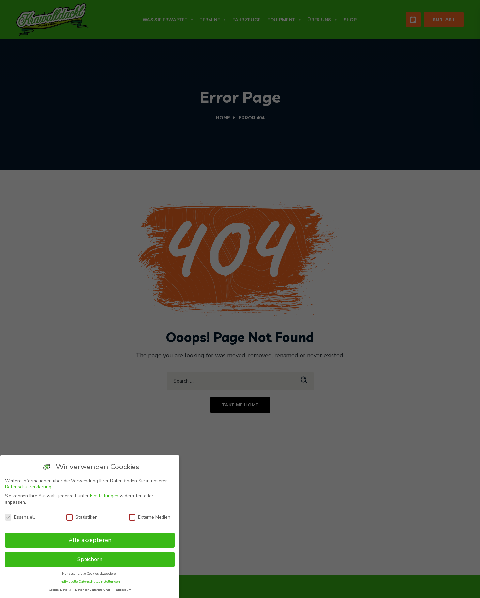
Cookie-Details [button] (60, 589)
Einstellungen (104, 496)
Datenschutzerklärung (28, 487)
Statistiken (82, 517)
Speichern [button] (89, 559)
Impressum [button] (122, 589)
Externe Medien (149, 517)
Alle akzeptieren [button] (90, 540)
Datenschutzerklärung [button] (93, 589)
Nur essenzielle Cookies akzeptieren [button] (90, 573)
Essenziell (20, 517)
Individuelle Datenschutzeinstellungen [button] (90, 581)
